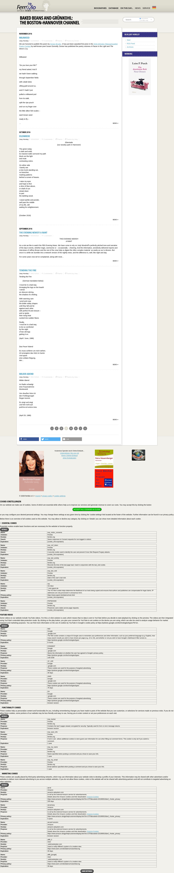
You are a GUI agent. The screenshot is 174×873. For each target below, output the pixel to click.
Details (4, 529)
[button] (29, 439)
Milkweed (24, 37)
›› (85, 428)
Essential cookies (8, 523)
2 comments (48, 139)
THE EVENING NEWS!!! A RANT (33, 232)
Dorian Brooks (55, 44)
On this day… (126, 8)
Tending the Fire (27, 270)
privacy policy (47, 496)
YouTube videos (6, 614)
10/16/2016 (35, 139)
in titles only (144, 20)
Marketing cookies (9, 773)
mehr (115, 123)
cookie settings (60, 496)
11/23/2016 (35, 41)
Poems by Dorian (73, 41)
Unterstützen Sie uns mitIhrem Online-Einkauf (69, 455)
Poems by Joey (72, 139)
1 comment (48, 236)
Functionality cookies (10, 707)
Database (113, 8)
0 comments (48, 41)
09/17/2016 (35, 273)
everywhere (144, 18)
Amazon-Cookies (93, 797)
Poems (59, 41)
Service (146, 8)
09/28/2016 (35, 236)
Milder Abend (26, 373)
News (137, 8)
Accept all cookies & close (87, 509)
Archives (130, 47)
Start (128, 40)
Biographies (100, 8)
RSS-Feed (131, 44)
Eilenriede (24, 136)
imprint (38, 496)
